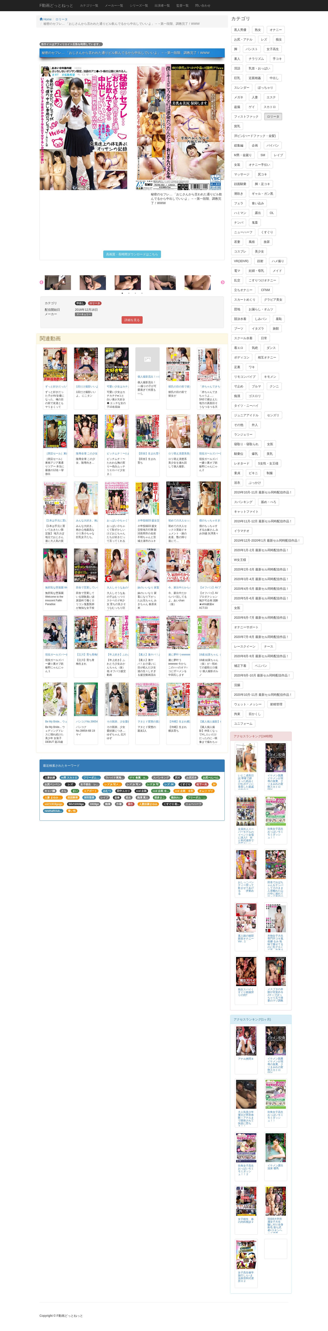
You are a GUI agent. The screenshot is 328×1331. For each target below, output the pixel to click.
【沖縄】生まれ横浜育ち (182, 721)
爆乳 (255, 453)
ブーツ (238, 328)
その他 (238, 425)
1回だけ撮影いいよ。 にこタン (94, 386)
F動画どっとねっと (56, 5)
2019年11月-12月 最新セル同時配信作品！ (263, 521)
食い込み (258, 203)
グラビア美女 (273, 299)
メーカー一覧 (114, 5)
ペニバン (261, 665)
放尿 (267, 242)
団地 (237, 309)
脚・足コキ (262, 184)
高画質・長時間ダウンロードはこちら (132, 254)
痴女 (279, 39)
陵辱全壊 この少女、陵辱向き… (94, 453)
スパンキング (243, 502)
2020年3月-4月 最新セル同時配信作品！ (261, 579)
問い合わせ (203, 5)
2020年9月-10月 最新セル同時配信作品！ (262, 675)
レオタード (241, 463)
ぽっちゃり (265, 87)
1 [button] (122, 293)
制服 (270, 473)
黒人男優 (240, 30)
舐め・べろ (268, 502)
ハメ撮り (278, 261)
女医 (270, 444)
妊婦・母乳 (256, 270)
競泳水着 (240, 319)
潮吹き (238, 193)
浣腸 (237, 685)
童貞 (237, 473)
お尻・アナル (243, 39)
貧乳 (237, 126)
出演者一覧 (162, 5)
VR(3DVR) (241, 261)
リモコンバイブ (244, 376)
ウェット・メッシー (248, 704)
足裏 (237, 367)
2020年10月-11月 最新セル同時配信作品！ (263, 694)
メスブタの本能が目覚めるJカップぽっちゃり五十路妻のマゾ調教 (275, 995)
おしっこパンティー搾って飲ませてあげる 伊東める (246, 888)
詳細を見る (132, 320)
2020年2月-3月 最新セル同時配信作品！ (261, 569)
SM (263, 155)
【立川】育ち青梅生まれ (90, 654)
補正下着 (240, 665)
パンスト (252, 49)
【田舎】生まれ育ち (149, 453)
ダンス (271, 348)
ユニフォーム (243, 723)
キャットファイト (246, 511)
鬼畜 (255, 222)
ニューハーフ (243, 232)
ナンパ (238, 222)
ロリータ (61, 19)
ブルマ (256, 386)
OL (272, 213)
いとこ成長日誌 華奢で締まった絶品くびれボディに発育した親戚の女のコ (246, 782)
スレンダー (241, 87)
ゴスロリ (255, 396)
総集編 (238, 145)
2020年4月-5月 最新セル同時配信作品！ (261, 588)
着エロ (238, 348)
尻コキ (262, 174)
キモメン (270, 376)
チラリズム (256, 58)
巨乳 (237, 78)
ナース (268, 646)
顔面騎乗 (240, 184)
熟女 (258, 30)
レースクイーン (244, 646)
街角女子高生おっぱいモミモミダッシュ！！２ (246, 1170)
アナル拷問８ (246, 1058)
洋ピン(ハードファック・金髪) (255, 136)
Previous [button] (41, 282)
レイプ (278, 155)
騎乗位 (238, 453)
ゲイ (252, 107)
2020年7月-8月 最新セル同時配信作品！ (261, 637)
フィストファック (246, 116)
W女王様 (240, 559)
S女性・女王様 (268, 463)
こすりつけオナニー (262, 280)
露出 (258, 213)
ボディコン (241, 357)
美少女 (259, 251)
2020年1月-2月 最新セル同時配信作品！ (261, 550)
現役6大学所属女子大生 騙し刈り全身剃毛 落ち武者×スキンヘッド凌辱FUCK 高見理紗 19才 (275, 1229)
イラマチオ (241, 531)
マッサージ (241, 174)
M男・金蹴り (243, 155)
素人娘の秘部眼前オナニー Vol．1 (246, 938)
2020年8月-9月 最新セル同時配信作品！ (261, 656)
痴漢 (237, 396)
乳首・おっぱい (259, 68)
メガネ (238, 97)
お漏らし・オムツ (261, 309)
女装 (237, 164)
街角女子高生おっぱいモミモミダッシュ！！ (275, 833)
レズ (264, 39)
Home (46, 19)
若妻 (237, 242)
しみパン (261, 319)
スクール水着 (243, 338)
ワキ (252, 367)
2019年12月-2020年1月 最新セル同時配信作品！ (267, 540)
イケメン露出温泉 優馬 (275, 1167)
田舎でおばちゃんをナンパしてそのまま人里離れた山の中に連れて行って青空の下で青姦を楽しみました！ (275, 892)
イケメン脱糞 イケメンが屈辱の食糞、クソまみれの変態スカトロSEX (277, 782)
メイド (277, 270)
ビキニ (253, 473)
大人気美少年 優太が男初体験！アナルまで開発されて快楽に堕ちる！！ (246, 1119)
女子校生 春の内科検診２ (246, 1220)
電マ (237, 270)
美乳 (270, 453)
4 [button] (142, 293)
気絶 (255, 348)
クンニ (274, 386)
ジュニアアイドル (246, 415)
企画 (255, 145)
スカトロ (270, 107)
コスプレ (240, 251)
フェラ (238, 203)
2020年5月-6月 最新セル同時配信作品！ (261, 598)
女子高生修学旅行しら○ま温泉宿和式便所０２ (246, 1277)
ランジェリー (243, 434)
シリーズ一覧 (139, 5)
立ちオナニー (243, 290)
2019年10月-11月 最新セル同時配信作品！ (263, 492)
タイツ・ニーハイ (246, 405)
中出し (274, 78)
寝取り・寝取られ (246, 444)
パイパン (273, 145)
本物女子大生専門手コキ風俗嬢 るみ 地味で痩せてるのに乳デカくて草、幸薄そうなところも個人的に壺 (275, 945)
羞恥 (279, 319)
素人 (237, 58)
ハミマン (240, 213)
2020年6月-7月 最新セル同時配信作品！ (261, 617)
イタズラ (258, 328)
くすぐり (267, 232)
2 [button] (129, 293)
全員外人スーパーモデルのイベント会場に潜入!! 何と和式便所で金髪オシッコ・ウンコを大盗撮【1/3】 (246, 841)
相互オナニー (267, 357)
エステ (271, 97)
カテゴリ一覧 (89, 5)
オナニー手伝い (259, 164)
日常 (264, 338)
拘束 (237, 714)
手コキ (277, 58)
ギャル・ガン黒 (262, 193)
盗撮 (237, 107)
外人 (255, 425)
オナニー (276, 30)
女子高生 (273, 49)
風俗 (252, 242)
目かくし (255, 714)
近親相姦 (255, 78)
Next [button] (223, 282)
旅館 (276, 328)
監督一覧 (182, 5)
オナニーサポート (246, 627)
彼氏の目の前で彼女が (181, 386)
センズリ (273, 415)
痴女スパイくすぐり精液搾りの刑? (246, 992)
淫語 (237, 68)
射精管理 (276, 704)
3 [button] (135, 293)
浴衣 (237, 482)
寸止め (238, 386)
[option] (62, 282)
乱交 (237, 280)
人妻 (255, 97)
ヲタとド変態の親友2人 (151, 721)
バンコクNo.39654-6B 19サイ (93, 721)
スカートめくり (244, 299)
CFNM (265, 290)
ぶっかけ (255, 482)
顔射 (260, 261)
